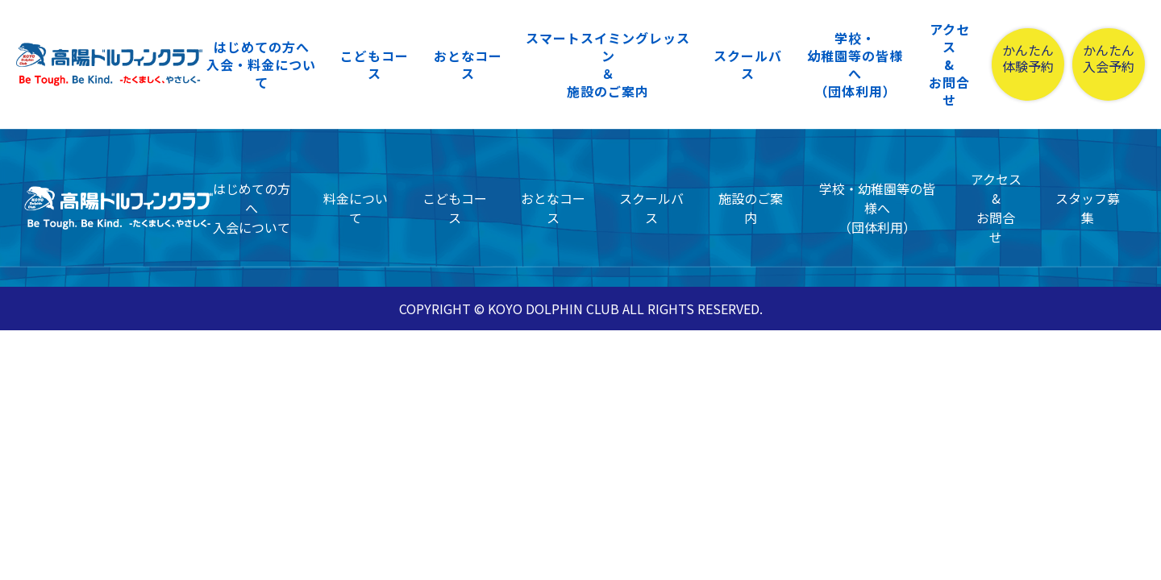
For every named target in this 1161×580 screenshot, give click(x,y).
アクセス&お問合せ (949, 64)
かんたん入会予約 (1108, 59)
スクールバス (748, 64)
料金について (355, 207)
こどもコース (374, 64)
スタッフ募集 (1087, 207)
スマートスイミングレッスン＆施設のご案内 (608, 64)
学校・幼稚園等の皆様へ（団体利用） (855, 64)
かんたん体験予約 (1028, 59)
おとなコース (468, 64)
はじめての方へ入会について (251, 208)
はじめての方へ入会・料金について (261, 64)
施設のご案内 (750, 207)
